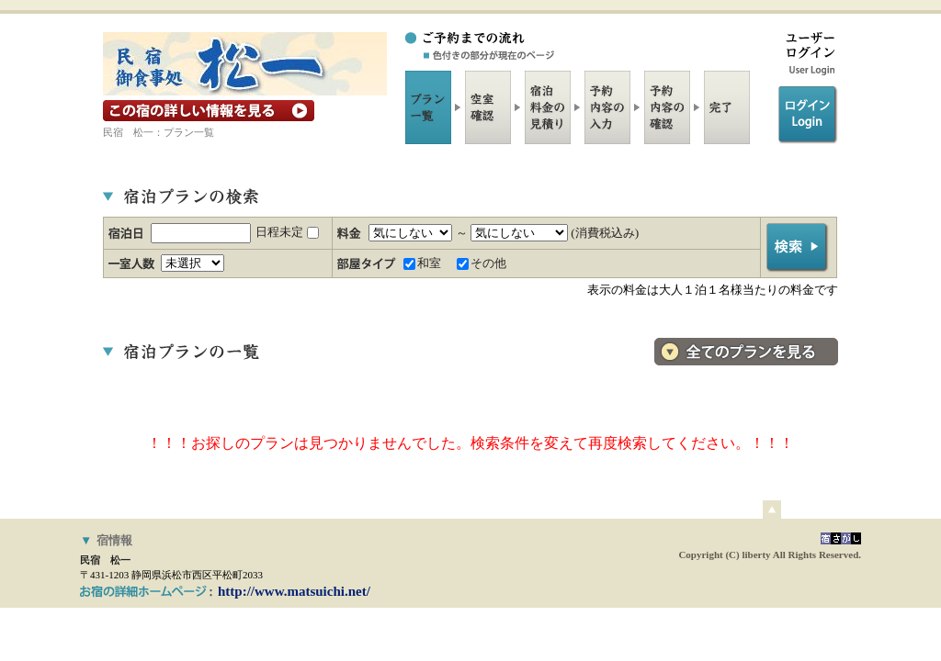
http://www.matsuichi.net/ (294, 591)
